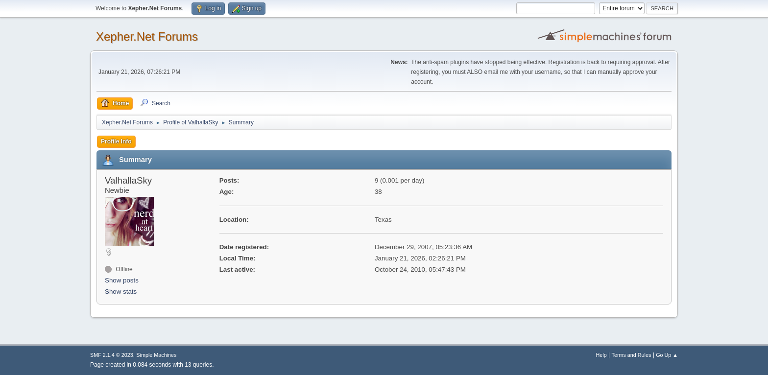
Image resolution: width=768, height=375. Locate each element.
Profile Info (116, 141)
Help (601, 355)
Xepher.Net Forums (147, 36)
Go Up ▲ (667, 355)
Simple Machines (156, 355)
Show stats (121, 291)
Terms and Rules (631, 355)
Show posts (122, 280)
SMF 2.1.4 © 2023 (111, 355)
